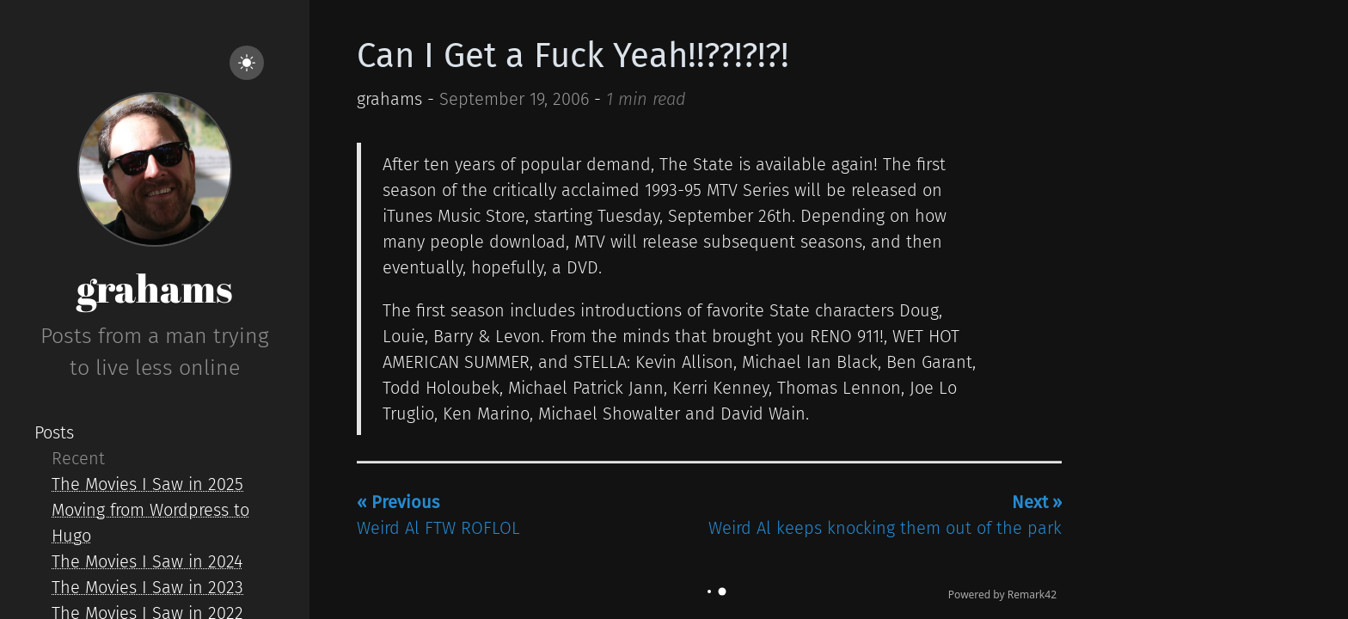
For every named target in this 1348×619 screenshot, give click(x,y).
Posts (54, 432)
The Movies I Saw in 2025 (147, 484)
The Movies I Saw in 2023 (147, 587)
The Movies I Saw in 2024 (147, 561)
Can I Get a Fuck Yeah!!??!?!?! (573, 56)
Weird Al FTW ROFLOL (438, 515)
